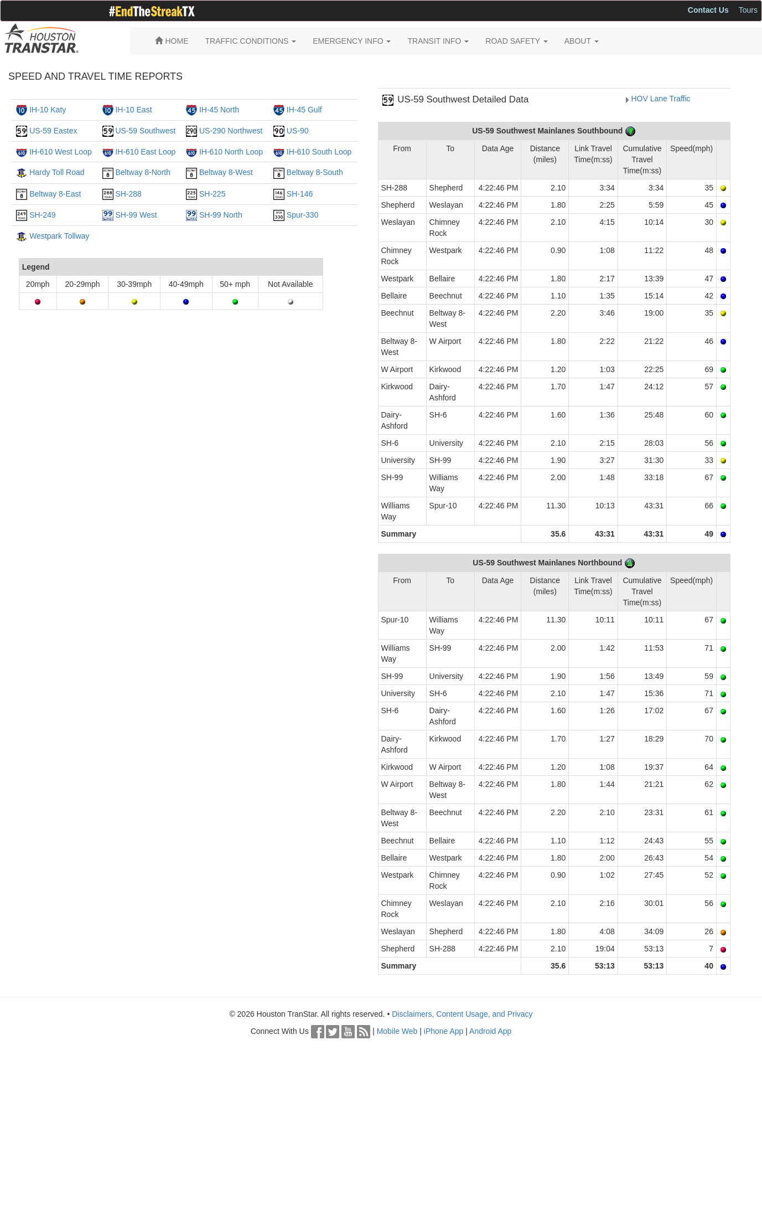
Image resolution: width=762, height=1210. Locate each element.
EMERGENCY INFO (352, 41)
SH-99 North (220, 214)
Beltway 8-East (55, 193)
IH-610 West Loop (60, 151)
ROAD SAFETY (516, 41)
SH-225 (212, 193)
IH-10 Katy (47, 109)
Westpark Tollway (59, 235)
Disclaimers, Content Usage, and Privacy (462, 1014)
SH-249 (42, 214)
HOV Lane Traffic (660, 98)
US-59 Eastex (53, 130)
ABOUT (581, 41)
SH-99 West (136, 214)
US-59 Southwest (145, 130)
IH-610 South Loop (319, 151)
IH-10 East (133, 109)
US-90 (298, 130)
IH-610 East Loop (145, 151)
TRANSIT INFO (438, 41)
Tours (748, 10)
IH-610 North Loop (231, 151)
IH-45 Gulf (304, 109)
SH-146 (300, 193)
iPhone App (444, 1031)
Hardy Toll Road (56, 172)
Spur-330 (303, 214)
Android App (490, 1031)
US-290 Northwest (230, 130)
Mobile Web (397, 1031)
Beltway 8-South (315, 172)
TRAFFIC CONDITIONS (251, 41)
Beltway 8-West (226, 172)
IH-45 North (219, 109)
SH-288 (128, 193)
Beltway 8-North (142, 172)
